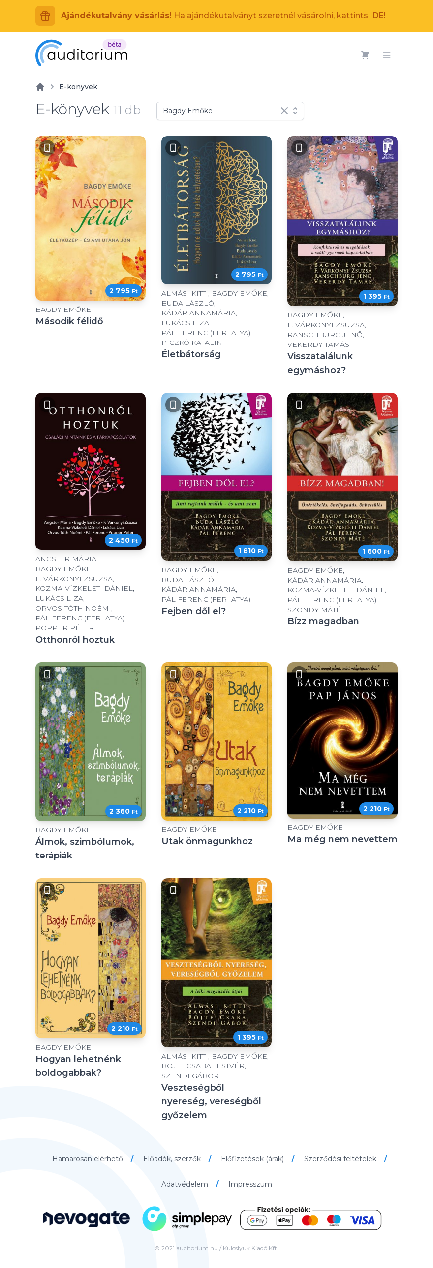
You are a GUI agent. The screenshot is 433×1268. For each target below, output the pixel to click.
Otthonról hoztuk (75, 639)
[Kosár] (365, 55)
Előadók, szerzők (173, 1158)
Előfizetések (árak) (253, 1158)
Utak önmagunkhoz (207, 841)
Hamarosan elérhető (88, 1158)
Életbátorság (191, 354)
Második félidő (69, 321)
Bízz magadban (323, 621)
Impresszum (250, 1184)
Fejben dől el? (193, 611)
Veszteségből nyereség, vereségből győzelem (211, 1101)
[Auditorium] (81, 52)
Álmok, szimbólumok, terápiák (84, 848)
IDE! (378, 15)
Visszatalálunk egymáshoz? (320, 363)
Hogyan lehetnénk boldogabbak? (78, 1066)
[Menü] (387, 55)
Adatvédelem (185, 1184)
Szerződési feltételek (341, 1158)
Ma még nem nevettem (342, 839)
